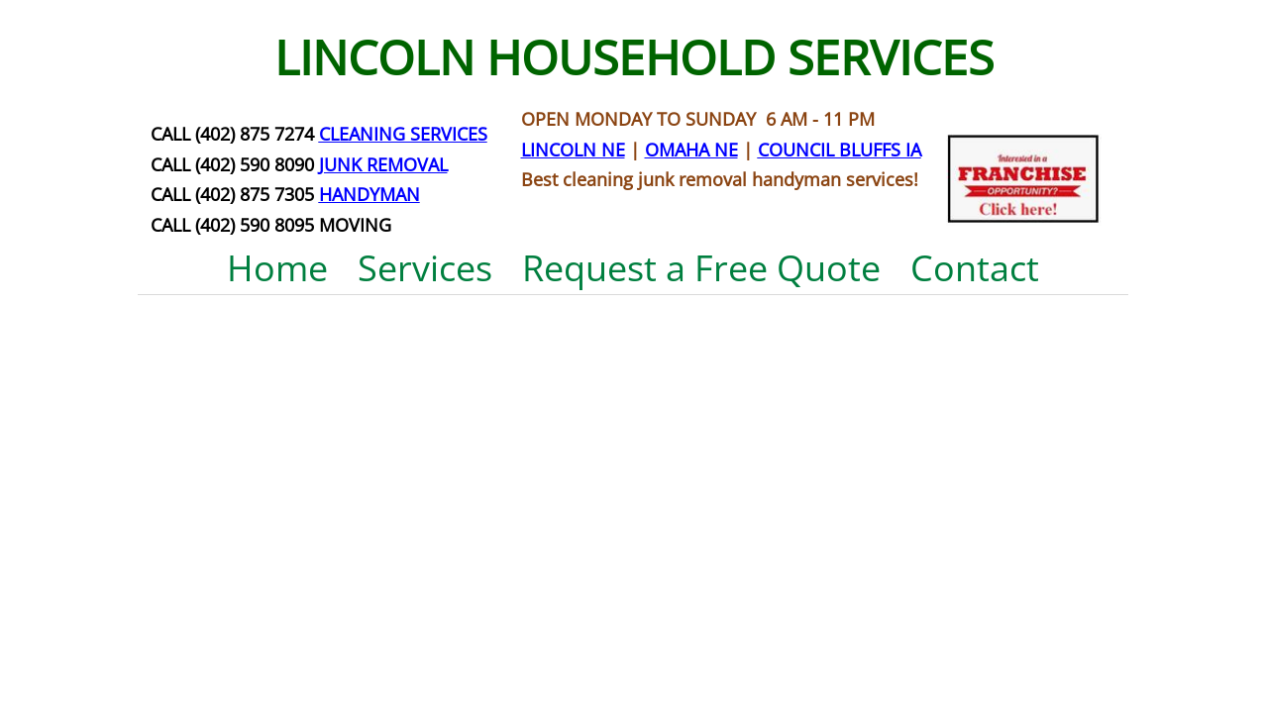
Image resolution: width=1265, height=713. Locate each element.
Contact (974, 268)
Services (425, 268)
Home (277, 268)
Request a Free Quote (701, 268)
